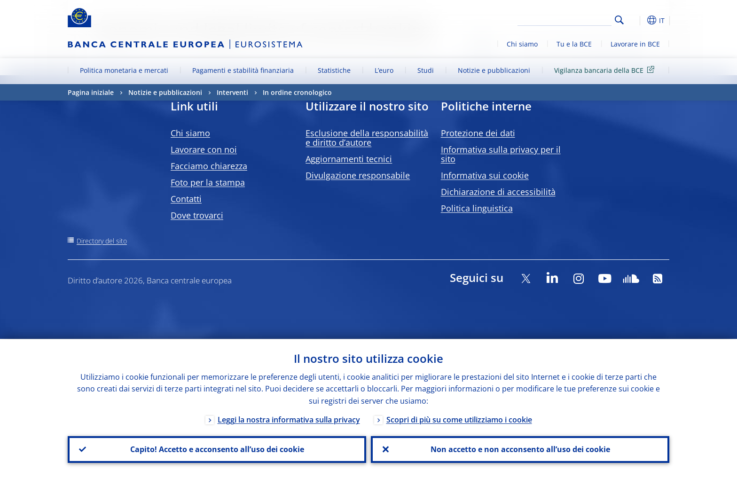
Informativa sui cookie (485, 175)
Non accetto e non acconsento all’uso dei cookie (520, 449)
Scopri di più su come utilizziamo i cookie (459, 419)
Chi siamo (522, 43)
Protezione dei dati (478, 133)
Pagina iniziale (91, 92)
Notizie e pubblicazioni (494, 70)
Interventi (232, 92)
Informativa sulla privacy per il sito (501, 154)
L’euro (384, 70)
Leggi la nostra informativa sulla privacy (289, 419)
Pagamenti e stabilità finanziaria (243, 70)
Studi (425, 70)
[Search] (564, 19)
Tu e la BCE (574, 43)
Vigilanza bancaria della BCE (606, 70)
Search (619, 20)
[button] (636, 20)
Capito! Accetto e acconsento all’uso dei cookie (217, 449)
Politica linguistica (477, 208)
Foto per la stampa (208, 182)
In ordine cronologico (297, 92)
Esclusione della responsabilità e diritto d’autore (367, 137)
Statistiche (334, 70)
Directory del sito (102, 240)
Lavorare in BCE (635, 43)
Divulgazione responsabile (358, 175)
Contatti (186, 198)
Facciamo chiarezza (209, 166)
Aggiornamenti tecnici (349, 158)
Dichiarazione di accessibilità (498, 191)
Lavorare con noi (204, 149)
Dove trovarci (197, 215)
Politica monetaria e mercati (124, 70)
